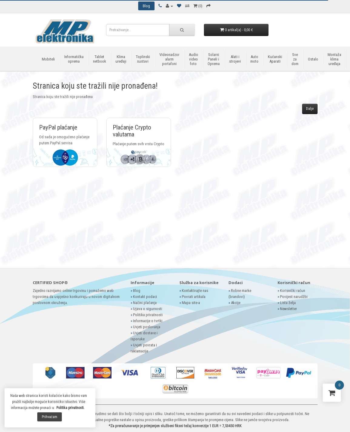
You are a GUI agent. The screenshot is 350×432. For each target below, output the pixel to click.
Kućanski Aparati (275, 59)
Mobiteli (48, 59)
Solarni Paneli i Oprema (214, 59)
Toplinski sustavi (143, 59)
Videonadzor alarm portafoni (169, 59)
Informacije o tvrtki (147, 321)
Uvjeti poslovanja (146, 327)
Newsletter (288, 308)
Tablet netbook (99, 59)
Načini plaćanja (145, 302)
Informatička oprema (74, 59)
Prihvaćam (49, 417)
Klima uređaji (120, 59)
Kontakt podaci (145, 296)
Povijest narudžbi (294, 296)
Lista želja (288, 302)
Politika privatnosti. (70, 408)
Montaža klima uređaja (334, 59)
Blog (136, 290)
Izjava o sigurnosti (147, 308)
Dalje (310, 108)
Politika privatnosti (148, 315)
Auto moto (254, 59)
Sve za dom (295, 59)
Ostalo (313, 59)
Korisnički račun (292, 290)
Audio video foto (193, 59)
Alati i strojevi (235, 59)
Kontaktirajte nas (195, 290)
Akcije (235, 302)
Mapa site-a (191, 302)
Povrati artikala (193, 296)
